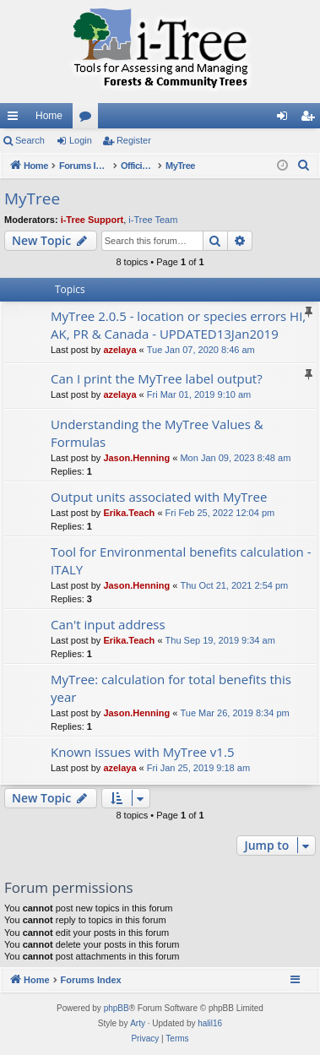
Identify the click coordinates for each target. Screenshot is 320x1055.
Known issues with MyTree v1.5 (142, 751)
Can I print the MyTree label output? (157, 378)
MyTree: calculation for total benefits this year (171, 688)
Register (134, 140)
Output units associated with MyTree (159, 496)
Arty (137, 1023)
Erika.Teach (129, 513)
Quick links (16, 119)
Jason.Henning (136, 458)
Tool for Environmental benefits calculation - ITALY (181, 560)
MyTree (32, 198)
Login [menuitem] (286, 119)
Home (48, 116)
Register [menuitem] (311, 119)
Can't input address (108, 624)
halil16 (210, 1023)
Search (30, 140)
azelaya (119, 350)
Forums (88, 119)
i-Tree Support (92, 220)
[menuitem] (304, 165)
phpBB (116, 1008)
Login (80, 140)
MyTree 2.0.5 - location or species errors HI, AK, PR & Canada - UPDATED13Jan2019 (178, 324)
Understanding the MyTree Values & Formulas (157, 433)
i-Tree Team (152, 220)
